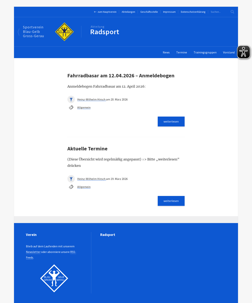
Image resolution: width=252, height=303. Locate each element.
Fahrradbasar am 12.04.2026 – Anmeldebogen (121, 75)
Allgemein (84, 107)
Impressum (169, 11)
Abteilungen (128, 11)
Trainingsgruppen (205, 52)
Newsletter (33, 252)
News (166, 52)
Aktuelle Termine (87, 148)
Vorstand (229, 52)
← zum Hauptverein (105, 11)
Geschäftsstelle (149, 11)
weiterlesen (171, 121)
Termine (181, 52)
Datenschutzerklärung (193, 11)
